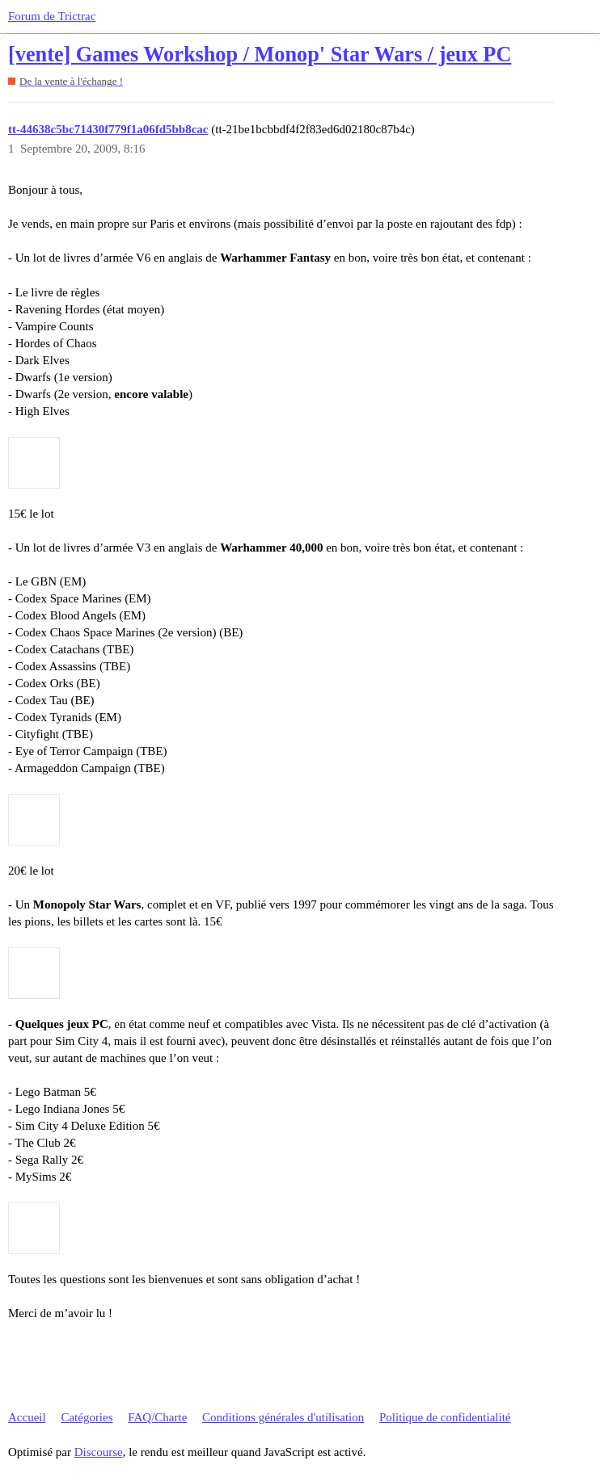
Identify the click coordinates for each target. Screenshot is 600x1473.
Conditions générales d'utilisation (283, 1417)
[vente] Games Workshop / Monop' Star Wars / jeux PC (259, 54)
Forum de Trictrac (51, 16)
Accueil (27, 1417)
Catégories (86, 1417)
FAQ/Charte (157, 1417)
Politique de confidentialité (444, 1417)
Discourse (98, 1452)
